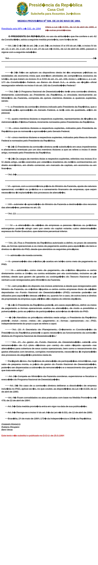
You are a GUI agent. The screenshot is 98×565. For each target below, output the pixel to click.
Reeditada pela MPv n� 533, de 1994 (21, 28)
